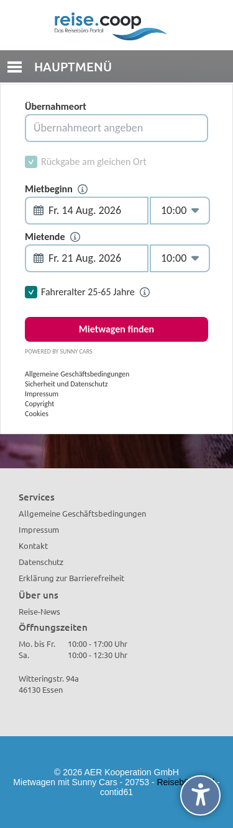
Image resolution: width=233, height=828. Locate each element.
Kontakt (33, 545)
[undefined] (200, 795)
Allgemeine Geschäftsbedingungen (82, 513)
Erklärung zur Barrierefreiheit (71, 577)
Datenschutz (41, 561)
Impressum (39, 529)
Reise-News (39, 611)
